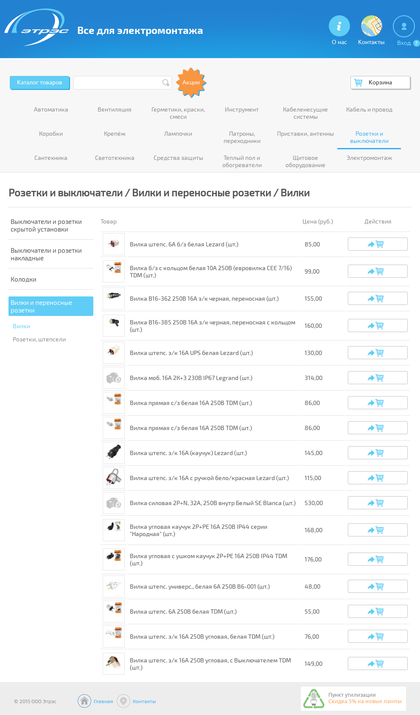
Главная (103, 701)
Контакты (144, 701)
